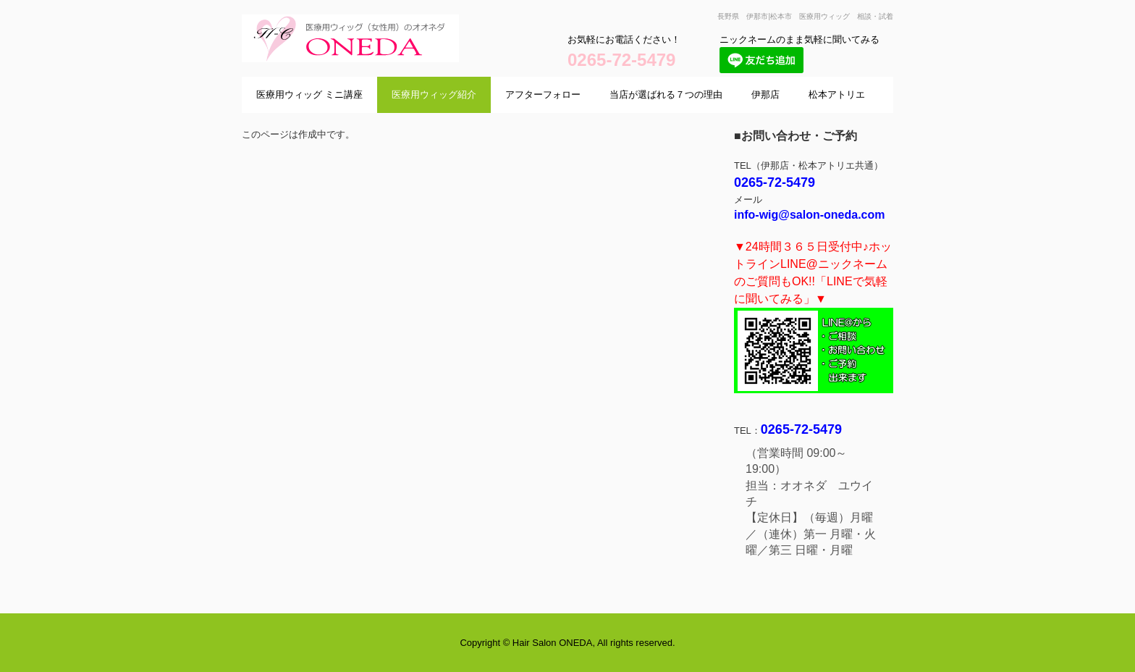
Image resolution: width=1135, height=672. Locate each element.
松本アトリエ (837, 94)
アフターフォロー (543, 94)
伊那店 (765, 94)
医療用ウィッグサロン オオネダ (387, 76)
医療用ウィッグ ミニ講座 (309, 94)
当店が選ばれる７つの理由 (665, 94)
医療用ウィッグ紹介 (434, 94)
